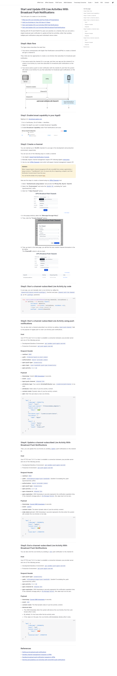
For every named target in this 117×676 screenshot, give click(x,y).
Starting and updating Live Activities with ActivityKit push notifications (43, 659)
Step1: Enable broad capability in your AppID (92, 13)
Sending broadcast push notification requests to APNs (38, 657)
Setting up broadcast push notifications (34, 652)
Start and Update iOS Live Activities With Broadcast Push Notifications (43, 27)
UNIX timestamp (39, 376)
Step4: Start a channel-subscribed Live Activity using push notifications (92, 20)
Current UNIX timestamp (37, 504)
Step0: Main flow (88, 11)
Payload (87, 26)
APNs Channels (34, 162)
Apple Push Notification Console (39, 157)
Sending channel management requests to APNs (37, 654)
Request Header (89, 24)
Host (86, 22)
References (86, 46)
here (44, 175)
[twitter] (112, 2)
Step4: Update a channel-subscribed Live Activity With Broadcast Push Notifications (92, 29)
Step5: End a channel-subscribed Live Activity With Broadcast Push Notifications (92, 38)
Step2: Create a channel (90, 15)
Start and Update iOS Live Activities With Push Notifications (40, 25)
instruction (66, 159)
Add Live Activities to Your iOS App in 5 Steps (36, 22)
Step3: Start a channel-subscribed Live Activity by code (92, 17)
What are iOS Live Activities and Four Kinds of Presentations (40, 20)
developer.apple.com (35, 119)
